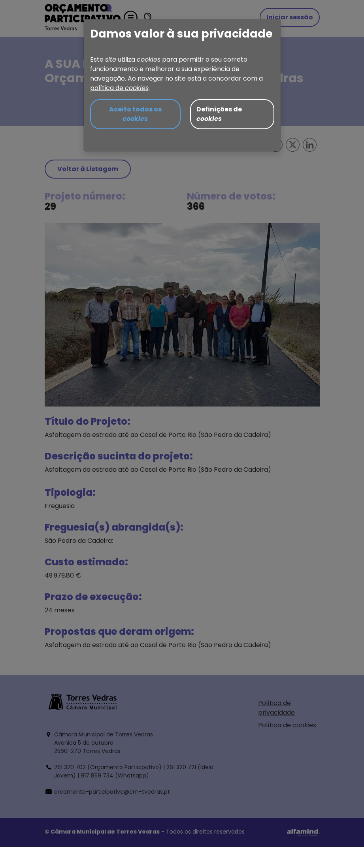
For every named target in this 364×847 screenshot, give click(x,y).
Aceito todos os (135, 114)
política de (119, 87)
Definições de (219, 114)
